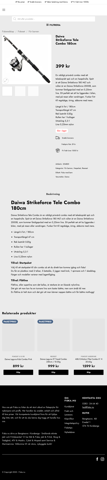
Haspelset (77, 168)
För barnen (34, 31)
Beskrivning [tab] (53, 194)
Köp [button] (18, 372)
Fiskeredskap (8, 31)
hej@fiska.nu (88, 407)
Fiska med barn (67, 172)
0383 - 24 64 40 (90, 403)
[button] (3, 9)
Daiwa (67, 176)
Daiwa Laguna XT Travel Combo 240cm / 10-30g (53, 360)
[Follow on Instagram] (102, 459)
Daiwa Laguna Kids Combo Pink (18, 359)
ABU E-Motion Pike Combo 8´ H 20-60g (88, 360)
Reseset (85, 168)
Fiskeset (21, 31)
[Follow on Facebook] (97, 459)
